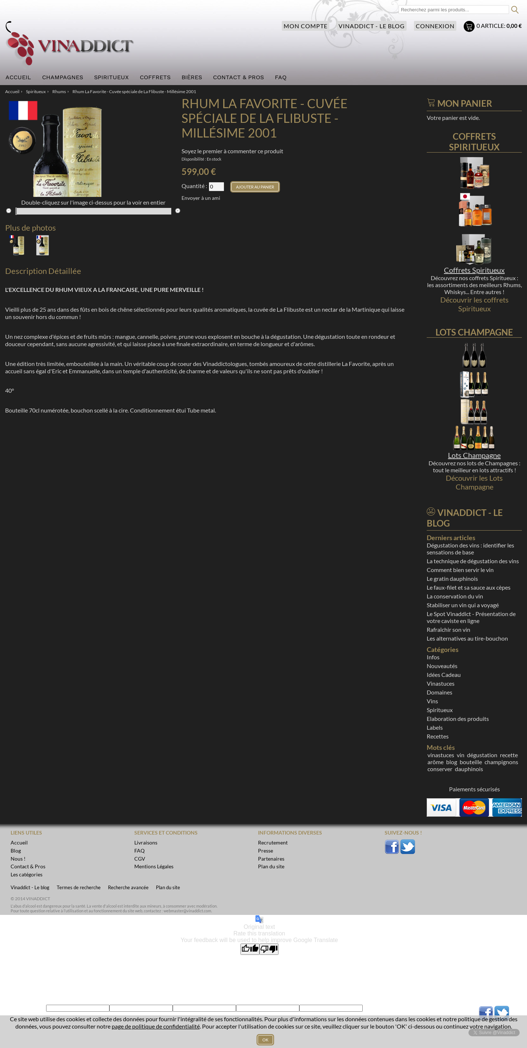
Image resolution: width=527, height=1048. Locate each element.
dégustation (482, 754)
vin (460, 754)
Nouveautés (442, 665)
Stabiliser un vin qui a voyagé (463, 604)
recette (509, 754)
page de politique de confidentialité (156, 1026)
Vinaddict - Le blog (372, 25)
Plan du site (168, 887)
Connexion (435, 25)
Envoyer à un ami (201, 198)
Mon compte (306, 25)
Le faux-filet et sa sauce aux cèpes (469, 587)
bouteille (471, 761)
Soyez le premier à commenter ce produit (232, 150)
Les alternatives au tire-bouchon (467, 638)
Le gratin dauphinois (452, 578)
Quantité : (194, 185)
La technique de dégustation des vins (473, 560)
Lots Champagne (474, 455)
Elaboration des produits (458, 718)
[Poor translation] (269, 949)
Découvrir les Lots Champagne (474, 482)
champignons (501, 761)
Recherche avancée (128, 887)
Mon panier (470, 27)
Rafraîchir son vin (448, 629)
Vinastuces (441, 683)
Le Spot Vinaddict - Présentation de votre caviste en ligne (471, 617)
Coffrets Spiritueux (474, 269)
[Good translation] (249, 949)
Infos (433, 656)
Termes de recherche (79, 887)
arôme (435, 761)
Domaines (439, 692)
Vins (432, 700)
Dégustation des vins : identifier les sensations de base (470, 549)
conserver (439, 768)
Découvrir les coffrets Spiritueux (474, 304)
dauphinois (469, 768)
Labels (435, 727)
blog (451, 761)
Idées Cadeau (444, 674)
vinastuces (440, 754)
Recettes (438, 736)
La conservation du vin (455, 596)
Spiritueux (440, 709)
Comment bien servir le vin (460, 569)
